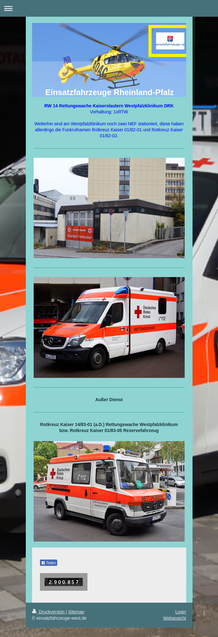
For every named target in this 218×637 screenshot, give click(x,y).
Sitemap (76, 611)
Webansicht (174, 618)
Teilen (48, 563)
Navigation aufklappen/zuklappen (109, 8)
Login (180, 611)
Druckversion (49, 611)
